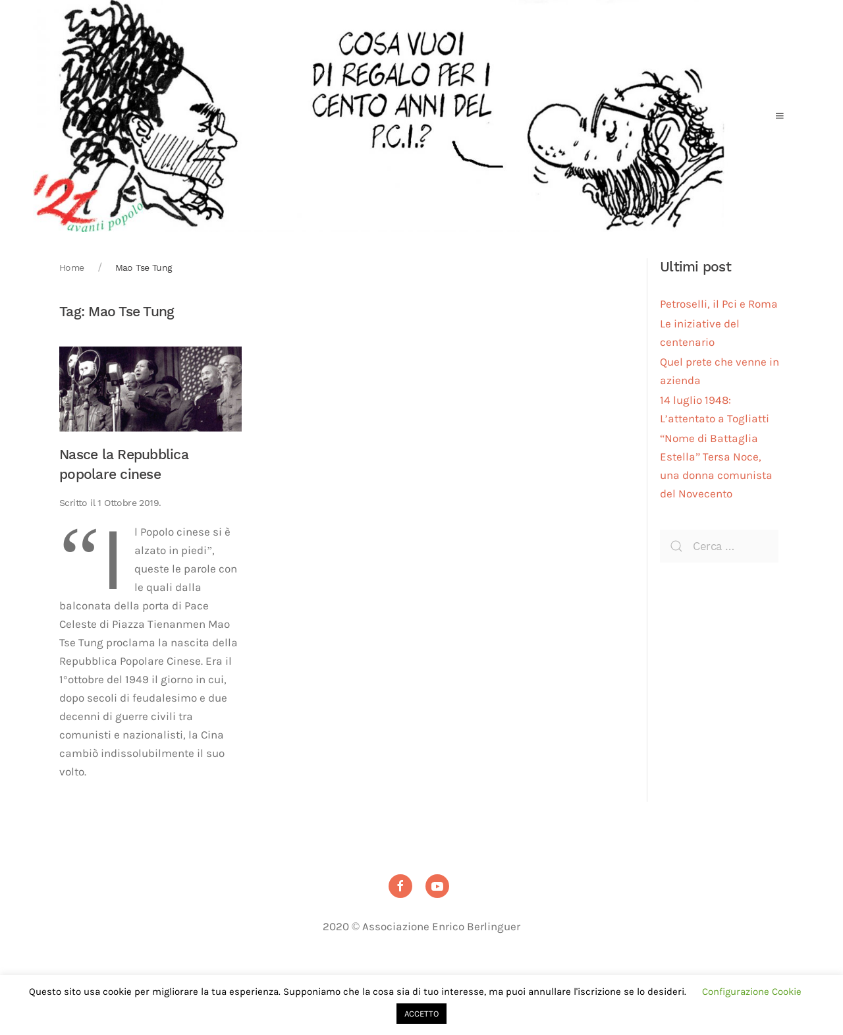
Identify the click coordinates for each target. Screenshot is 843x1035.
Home (71, 267)
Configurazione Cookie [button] (752, 991)
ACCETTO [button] (421, 1014)
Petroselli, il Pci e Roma (719, 304)
